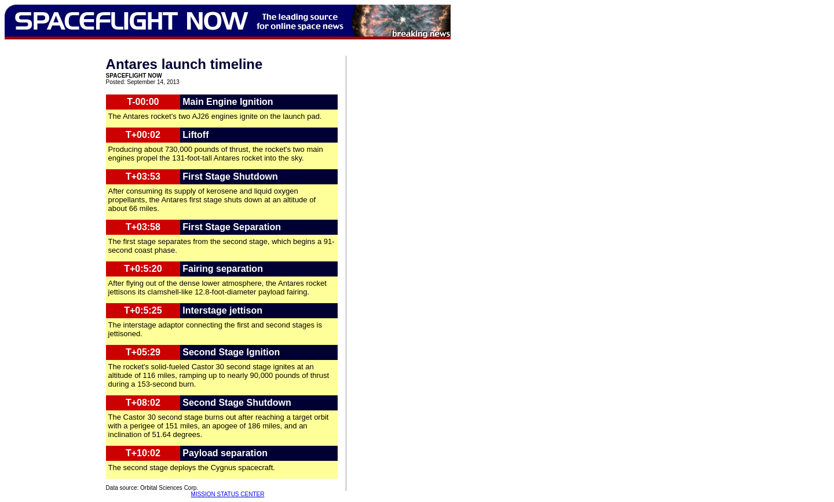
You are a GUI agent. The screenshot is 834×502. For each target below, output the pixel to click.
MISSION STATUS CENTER (228, 494)
